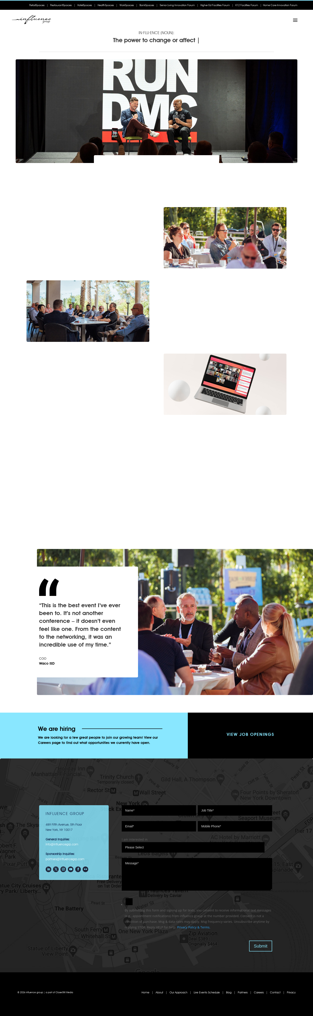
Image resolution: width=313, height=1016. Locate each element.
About (159, 992)
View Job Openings (250, 734)
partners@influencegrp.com (65, 859)
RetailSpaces (37, 5)
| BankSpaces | (146, 5)
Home (145, 992)
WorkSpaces (127, 5)
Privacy (291, 992)
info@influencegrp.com (62, 844)
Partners (243, 992)
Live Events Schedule (207, 992)
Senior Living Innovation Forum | (179, 5)
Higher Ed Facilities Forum (215, 5)
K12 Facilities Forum (247, 5)
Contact (276, 992)
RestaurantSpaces (61, 5)
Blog (228, 992)
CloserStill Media (64, 992)
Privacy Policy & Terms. (193, 927)
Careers (259, 992)
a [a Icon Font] (295, 20)
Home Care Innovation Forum (280, 5)
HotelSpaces (84, 5)
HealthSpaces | (107, 5)
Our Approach (178, 992)
